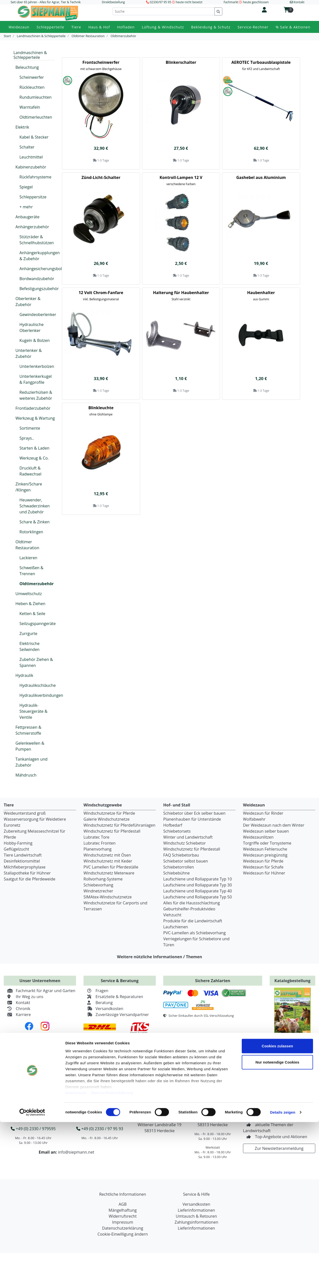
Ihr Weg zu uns (23, 996)
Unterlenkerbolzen (36, 366)
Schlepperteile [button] (50, 27)
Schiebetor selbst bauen (185, 861)
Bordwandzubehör (36, 278)
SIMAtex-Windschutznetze (107, 897)
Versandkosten (103, 1008)
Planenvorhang (97, 849)
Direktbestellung (113, 2)
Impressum (75, 1236)
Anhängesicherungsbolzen (43, 268)
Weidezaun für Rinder (263, 813)
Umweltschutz (28, 593)
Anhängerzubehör (32, 227)
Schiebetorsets (177, 831)
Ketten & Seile (32, 613)
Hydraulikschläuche (37, 685)
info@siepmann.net (76, 1152)
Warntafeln (29, 107)
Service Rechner (202, 1078)
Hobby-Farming (18, 843)
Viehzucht (172, 915)
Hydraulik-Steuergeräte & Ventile (33, 711)
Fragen (95, 990)
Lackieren (28, 557)
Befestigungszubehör (39, 288)
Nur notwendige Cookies (277, 1205)
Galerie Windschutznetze (106, 819)
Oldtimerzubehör (36, 583)
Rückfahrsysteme (35, 177)
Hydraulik (24, 675)
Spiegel (26, 187)
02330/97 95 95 (160, 2)
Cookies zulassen (277, 1189)
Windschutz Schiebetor (184, 843)
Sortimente (29, 428)
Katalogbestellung (292, 980)
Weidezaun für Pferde (263, 861)
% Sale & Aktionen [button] (293, 27)
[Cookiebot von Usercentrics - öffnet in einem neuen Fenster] (32, 1255)
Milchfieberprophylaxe (25, 867)
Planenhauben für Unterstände (192, 819)
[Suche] (164, 11)
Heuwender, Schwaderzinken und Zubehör (34, 506)
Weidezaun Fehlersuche (265, 849)
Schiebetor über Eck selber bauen (194, 813)
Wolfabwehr (254, 819)
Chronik (17, 1008)
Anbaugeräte (27, 217)
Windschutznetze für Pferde (109, 813)
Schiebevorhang (98, 885)
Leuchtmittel (31, 157)
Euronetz (12, 825)
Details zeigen (282, 1255)
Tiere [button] (76, 27)
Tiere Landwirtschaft (23, 855)
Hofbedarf (172, 825)
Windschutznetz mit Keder (107, 861)
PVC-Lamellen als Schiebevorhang (194, 933)
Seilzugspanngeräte (37, 623)
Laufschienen (175, 927)
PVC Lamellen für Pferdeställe (110, 867)
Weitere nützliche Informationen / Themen (159, 956)
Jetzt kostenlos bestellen (292, 1040)
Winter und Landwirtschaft (188, 837)
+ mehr (26, 207)
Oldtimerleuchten (35, 117)
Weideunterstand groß (25, 813)
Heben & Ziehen (30, 603)
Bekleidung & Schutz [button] (210, 27)
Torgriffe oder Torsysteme (267, 843)
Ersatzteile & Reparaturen (113, 996)
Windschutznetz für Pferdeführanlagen (119, 825)
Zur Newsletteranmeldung (279, 1148)
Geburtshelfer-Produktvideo (189, 909)
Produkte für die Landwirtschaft (192, 921)
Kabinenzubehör (30, 167)
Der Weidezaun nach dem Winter (273, 825)
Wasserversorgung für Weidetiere (35, 819)
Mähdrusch (25, 775)
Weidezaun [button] (18, 27)
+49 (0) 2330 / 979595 (33, 1128)
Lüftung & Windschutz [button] (163, 27)
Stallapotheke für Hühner (27, 873)
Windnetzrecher (98, 891)
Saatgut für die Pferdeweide (29, 879)
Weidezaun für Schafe (263, 867)
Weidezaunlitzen (258, 837)
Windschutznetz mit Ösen (107, 855)
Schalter (26, 147)
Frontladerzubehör (32, 408)
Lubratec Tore (96, 837)
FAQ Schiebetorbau (181, 855)
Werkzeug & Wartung (35, 418)
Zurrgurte (28, 633)
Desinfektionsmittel (22, 861)
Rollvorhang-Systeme (103, 879)
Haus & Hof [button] (99, 27)
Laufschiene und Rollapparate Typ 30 (197, 885)
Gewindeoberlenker (37, 314)
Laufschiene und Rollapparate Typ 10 (197, 879)
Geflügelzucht (16, 849)
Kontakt (17, 1002)
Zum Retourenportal (289, 1064)
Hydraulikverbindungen (41, 695)
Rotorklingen (31, 532)
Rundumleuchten (35, 97)
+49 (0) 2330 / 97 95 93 (99, 1128)
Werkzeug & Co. (34, 458)
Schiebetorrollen (178, 867)
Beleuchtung (27, 67)
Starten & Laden (34, 448)
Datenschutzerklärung (112, 1236)
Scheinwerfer (31, 77)
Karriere (17, 1014)
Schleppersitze (32, 197)
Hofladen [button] (126, 27)
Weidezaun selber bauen (266, 831)
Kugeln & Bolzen (34, 340)
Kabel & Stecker (34, 137)
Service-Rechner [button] (253, 27)
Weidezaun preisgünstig (265, 855)
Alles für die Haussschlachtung (191, 903)
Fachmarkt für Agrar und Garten (39, 990)
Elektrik (22, 127)
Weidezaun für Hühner (264, 873)
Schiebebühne (176, 873)
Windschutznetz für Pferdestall (111, 831)
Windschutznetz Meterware (108, 873)
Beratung (98, 1002)
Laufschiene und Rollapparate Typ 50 (197, 897)
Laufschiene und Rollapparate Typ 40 (197, 891)
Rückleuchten (32, 87)
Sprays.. (26, 438)
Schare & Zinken (34, 522)
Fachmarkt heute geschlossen (246, 2)
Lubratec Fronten (99, 843)
